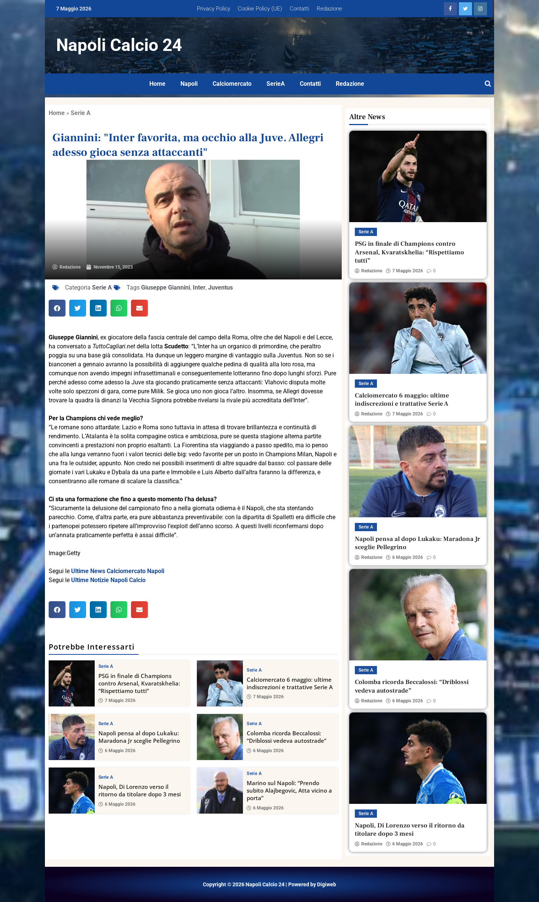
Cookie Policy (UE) (260, 8)
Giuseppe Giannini (165, 287)
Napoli (189, 83)
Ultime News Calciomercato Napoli (117, 571)
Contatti (299, 8)
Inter (199, 287)
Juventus (220, 287)
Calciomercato (232, 83)
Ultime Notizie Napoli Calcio (108, 580)
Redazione (329, 8)
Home (157, 83)
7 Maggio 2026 (116, 700)
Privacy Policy (213, 8)
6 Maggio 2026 (116, 750)
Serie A (81, 112)
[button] (57, 308)
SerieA (276, 83)
